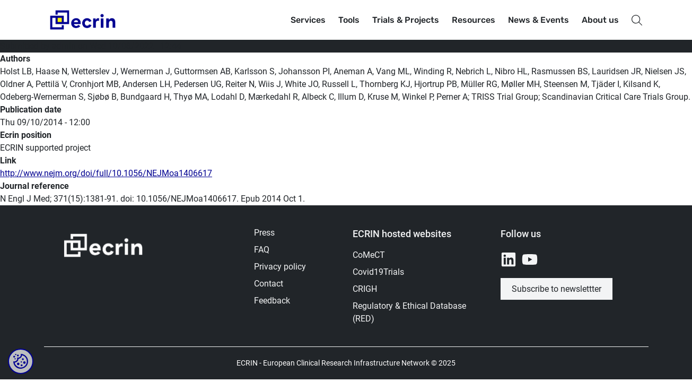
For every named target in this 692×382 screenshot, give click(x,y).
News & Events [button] (538, 20)
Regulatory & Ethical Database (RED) (409, 312)
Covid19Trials (378, 272)
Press (264, 233)
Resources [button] (473, 20)
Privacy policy (280, 267)
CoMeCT (369, 255)
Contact (268, 284)
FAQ (261, 250)
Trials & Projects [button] (405, 20)
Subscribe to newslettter (556, 289)
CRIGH (365, 289)
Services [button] (308, 20)
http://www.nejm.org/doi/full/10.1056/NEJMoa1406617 (106, 173)
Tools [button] (349, 20)
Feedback (272, 301)
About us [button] (600, 20)
